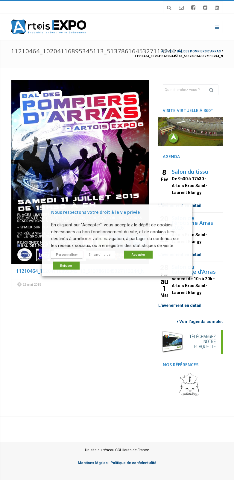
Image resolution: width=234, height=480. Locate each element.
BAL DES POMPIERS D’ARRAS (199, 51)
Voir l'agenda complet (200, 321)
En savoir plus (99, 255)
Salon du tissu (190, 171)
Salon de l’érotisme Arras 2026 (192, 222)
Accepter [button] (138, 255)
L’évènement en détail (179, 305)
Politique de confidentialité (133, 463)
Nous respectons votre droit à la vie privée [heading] (95, 212)
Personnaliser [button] (67, 255)
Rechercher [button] (213, 89)
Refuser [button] (66, 266)
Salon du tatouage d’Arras (194, 269)
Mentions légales (93, 463)
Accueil (167, 51)
